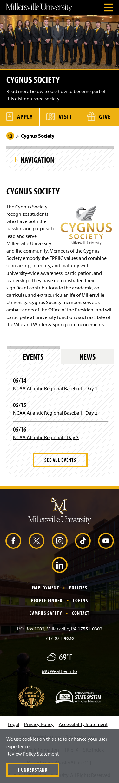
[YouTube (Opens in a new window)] (106, 541)
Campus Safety (46, 613)
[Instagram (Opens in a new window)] (60, 541)
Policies (78, 587)
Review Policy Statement (32, 754)
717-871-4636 (59, 638)
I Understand (33, 769)
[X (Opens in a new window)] (36, 541)
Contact (80, 613)
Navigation (37, 159)
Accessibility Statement (83, 724)
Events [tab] (33, 356)
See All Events (60, 460)
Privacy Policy (39, 724)
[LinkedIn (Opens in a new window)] (60, 565)
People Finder (47, 600)
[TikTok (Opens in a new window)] (83, 541)
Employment (45, 587)
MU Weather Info (59, 671)
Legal (13, 724)
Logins (80, 600)
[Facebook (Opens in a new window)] (13, 541)
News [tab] (87, 356)
